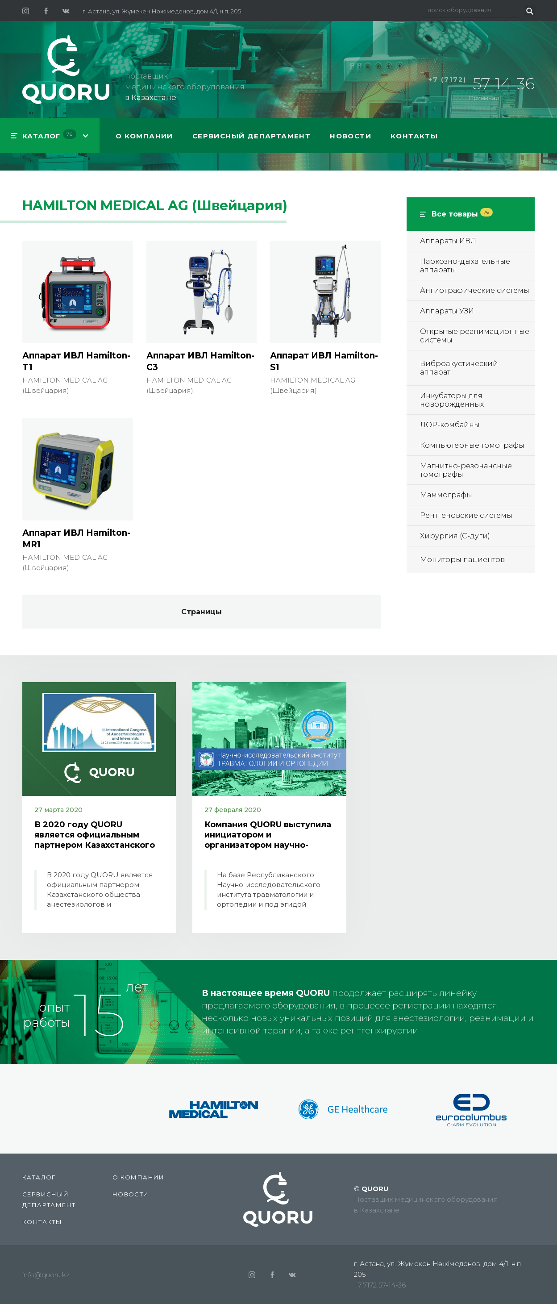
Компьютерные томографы (472, 445)
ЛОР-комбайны (450, 425)
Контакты (414, 136)
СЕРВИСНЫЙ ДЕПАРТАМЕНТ (251, 136)
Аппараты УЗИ (447, 311)
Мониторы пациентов (462, 559)
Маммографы (446, 495)
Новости (350, 136)
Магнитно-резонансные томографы (466, 470)
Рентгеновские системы (466, 515)
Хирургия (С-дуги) (455, 536)
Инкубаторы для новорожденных (452, 400)
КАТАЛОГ (49, 134)
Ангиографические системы (474, 290)
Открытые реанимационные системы (474, 335)
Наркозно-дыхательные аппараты (465, 265)
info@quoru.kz (46, 1275)
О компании (144, 136)
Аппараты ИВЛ (448, 241)
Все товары (462, 214)
